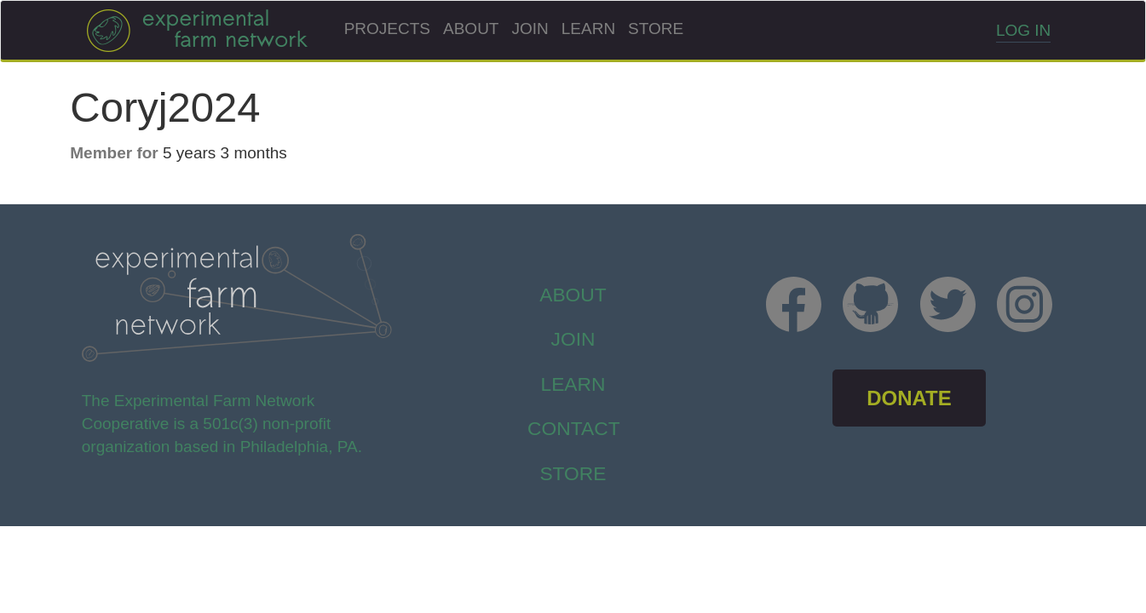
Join (529, 28)
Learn (588, 28)
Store (655, 28)
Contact (573, 428)
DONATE (909, 398)
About (470, 28)
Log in (1023, 30)
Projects (387, 28)
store (572, 473)
